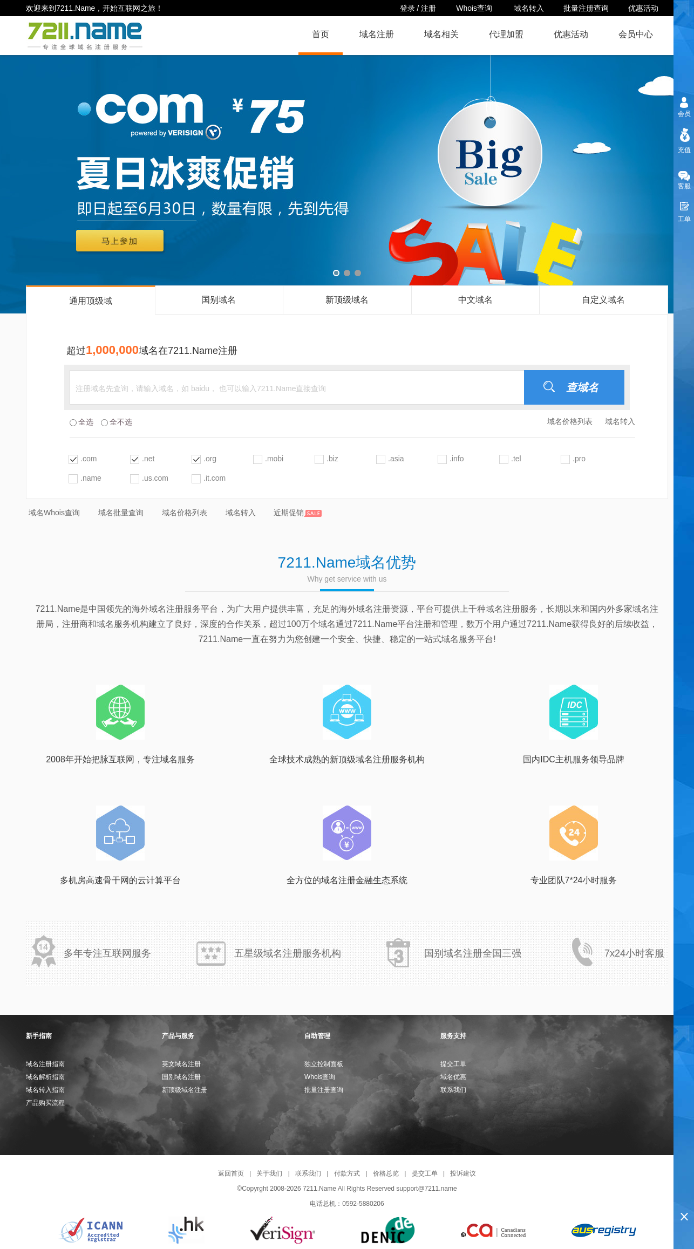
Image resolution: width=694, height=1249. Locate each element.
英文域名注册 (181, 1064)
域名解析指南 (45, 1077)
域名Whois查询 (54, 512)
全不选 (116, 422)
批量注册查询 (586, 8)
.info (457, 458)
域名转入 (529, 8)
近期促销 (298, 512)
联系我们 (453, 1090)
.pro (579, 458)
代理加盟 (506, 34)
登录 (407, 8)
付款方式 (347, 1173)
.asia (396, 458)
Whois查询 (475, 8)
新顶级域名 (347, 299)
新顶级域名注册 (184, 1090)
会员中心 (635, 34)
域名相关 (441, 34)
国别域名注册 (181, 1077)
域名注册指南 (45, 1064)
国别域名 (218, 299)
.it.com (214, 478)
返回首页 (231, 1173)
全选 (81, 422)
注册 (428, 8)
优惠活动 (643, 8)
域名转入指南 (45, 1090)
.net (148, 458)
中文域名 (475, 299)
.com (88, 458)
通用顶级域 (90, 300)
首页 (320, 34)
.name (90, 478)
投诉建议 (463, 1173)
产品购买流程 (45, 1103)
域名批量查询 (121, 512)
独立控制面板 (323, 1064)
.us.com (155, 478)
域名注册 (376, 34)
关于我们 (269, 1173)
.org (209, 458)
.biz (332, 458)
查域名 (582, 387)
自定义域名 (603, 299)
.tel (516, 458)
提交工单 (453, 1064)
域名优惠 (453, 1077)
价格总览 (386, 1173)
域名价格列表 (570, 421)
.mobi (274, 458)
